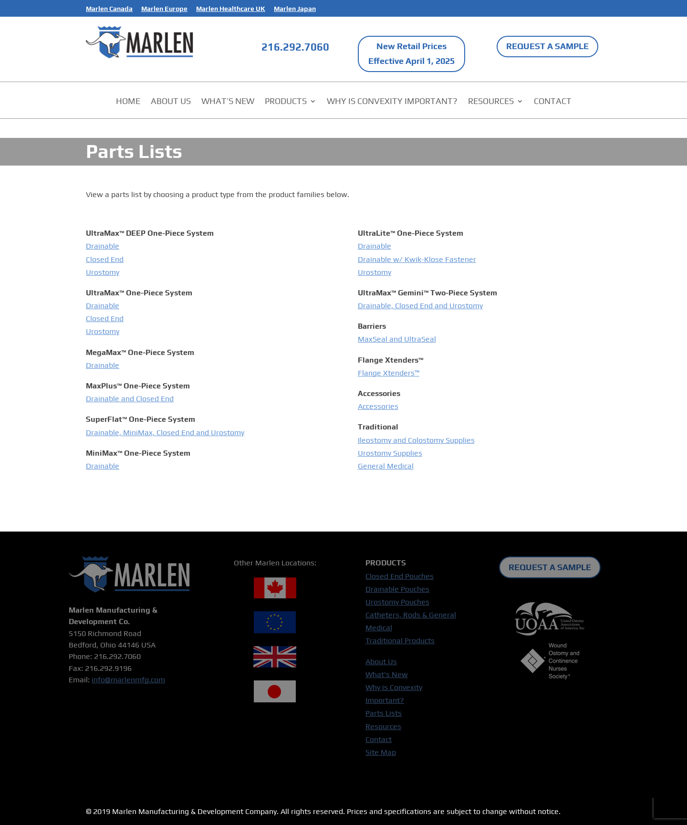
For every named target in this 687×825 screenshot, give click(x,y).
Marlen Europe (164, 8)
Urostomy (102, 272)
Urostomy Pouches (397, 601)
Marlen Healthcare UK (230, 8)
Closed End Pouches (399, 576)
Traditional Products (400, 640)
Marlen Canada (109, 8)
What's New (386, 674)
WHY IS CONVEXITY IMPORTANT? (392, 102)
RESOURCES (491, 102)
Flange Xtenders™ (388, 372)
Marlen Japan (295, 8)
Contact (378, 739)
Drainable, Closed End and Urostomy (420, 305)
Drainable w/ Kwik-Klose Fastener (417, 259)
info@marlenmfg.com (128, 679)
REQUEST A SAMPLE (547, 46)
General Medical (386, 465)
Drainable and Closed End (130, 398)
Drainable (102, 246)
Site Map (380, 752)
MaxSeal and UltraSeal (397, 339)
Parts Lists (383, 713)
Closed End (105, 259)
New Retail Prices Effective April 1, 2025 (411, 53)
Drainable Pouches (397, 589)
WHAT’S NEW (227, 102)
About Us (381, 661)
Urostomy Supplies (390, 453)
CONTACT (553, 102)
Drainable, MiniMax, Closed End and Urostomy (165, 432)
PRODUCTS (286, 102)
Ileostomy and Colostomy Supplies (416, 440)
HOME (128, 102)
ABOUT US (171, 102)
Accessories (378, 406)
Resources (383, 726)
